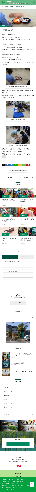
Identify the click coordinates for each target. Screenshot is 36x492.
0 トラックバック (26, 257)
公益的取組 (6, 395)
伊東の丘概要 (18, 473)
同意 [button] (32, 484)
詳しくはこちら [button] (11, 489)
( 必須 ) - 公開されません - (11, 271)
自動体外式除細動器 (8, 54)
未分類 (3, 25)
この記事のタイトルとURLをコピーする (18, 170)
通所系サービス (8, 407)
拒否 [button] (28, 484)
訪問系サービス (8, 403)
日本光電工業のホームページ (9, 57)
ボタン (18, 444)
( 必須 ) (10, 266)
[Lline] (16, 165)
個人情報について (18, 476)
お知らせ (6, 387)
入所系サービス (8, 391)
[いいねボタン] (4, 156)
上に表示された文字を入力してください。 (18, 297)
